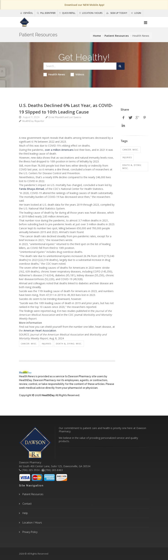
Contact (27, 503)
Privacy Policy (29, 532)
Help (25, 513)
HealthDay (48, 395)
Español (26, 13)
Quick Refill (67, 13)
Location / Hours (90, 13)
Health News (54, 74)
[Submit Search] (120, 66)
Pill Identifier (46, 13)
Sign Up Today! (116, 13)
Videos (77, 74)
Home (97, 35)
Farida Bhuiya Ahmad (31, 189)
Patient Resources (117, 35)
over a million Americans (59, 149)
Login (136, 13)
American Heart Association (40, 330)
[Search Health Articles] (80, 66)
